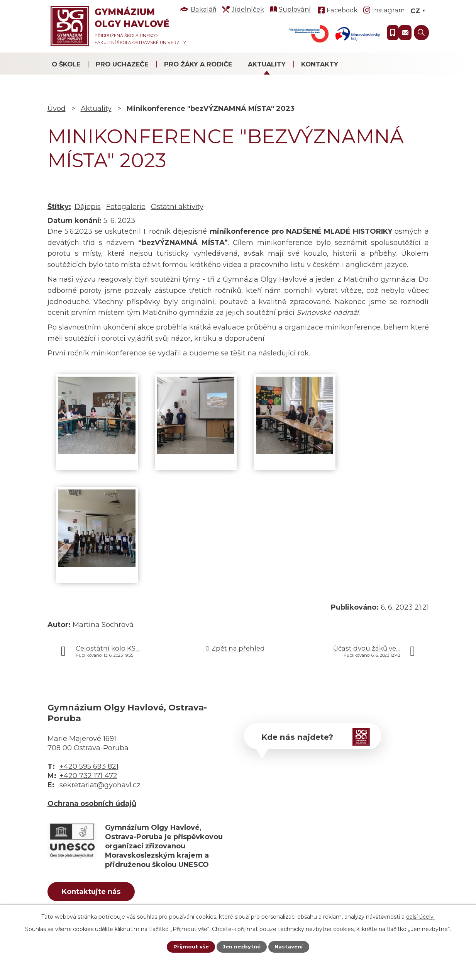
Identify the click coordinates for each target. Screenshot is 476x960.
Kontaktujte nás (97, 893)
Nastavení (290, 946)
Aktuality (267, 64)
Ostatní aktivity (177, 206)
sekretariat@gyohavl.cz (100, 785)
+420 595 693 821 (89, 766)
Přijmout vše (189, 946)
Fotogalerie (126, 206)
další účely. (420, 915)
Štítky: (59, 206)
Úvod (56, 108)
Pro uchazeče (122, 64)
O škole (66, 64)
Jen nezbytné (241, 946)
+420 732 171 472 (88, 775)
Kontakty (319, 64)
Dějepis (88, 206)
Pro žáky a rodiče (198, 64)
